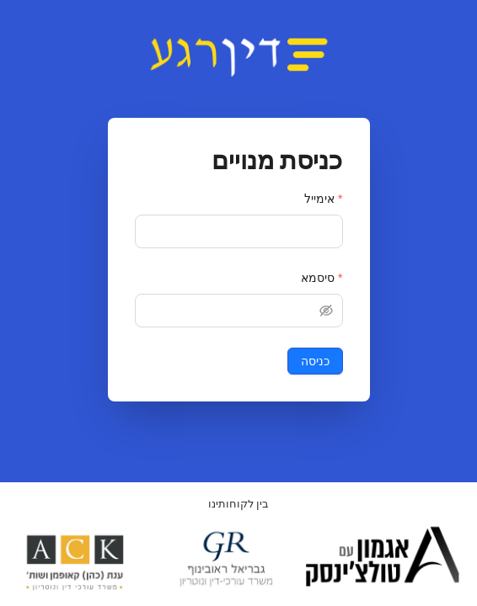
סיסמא (318, 277)
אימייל (319, 198)
